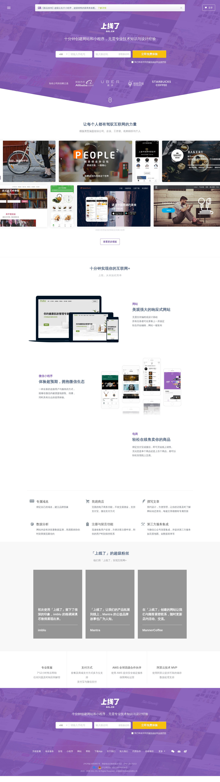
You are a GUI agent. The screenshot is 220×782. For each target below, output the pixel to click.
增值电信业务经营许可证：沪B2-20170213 (119, 764)
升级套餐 (36, 751)
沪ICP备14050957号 (91, 764)
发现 (60, 751)
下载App (98, 751)
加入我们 (123, 751)
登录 (209, 7)
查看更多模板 (110, 241)
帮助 (88, 751)
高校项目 (149, 751)
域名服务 (49, 751)
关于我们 (111, 751)
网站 (79, 751)
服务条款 (152, 62)
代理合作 (136, 751)
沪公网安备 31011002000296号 (115, 767)
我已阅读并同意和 (150, 62)
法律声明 (162, 62)
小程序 (70, 751)
